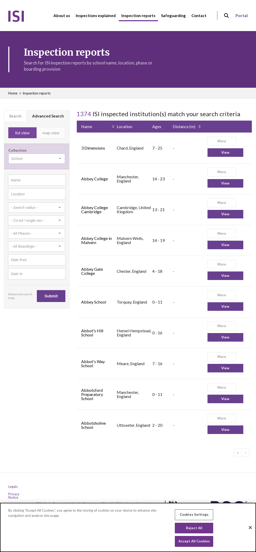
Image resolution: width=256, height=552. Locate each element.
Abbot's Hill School (92, 332)
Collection (17, 150)
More (221, 141)
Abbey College (94, 178)
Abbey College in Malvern (96, 240)
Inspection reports (37, 93)
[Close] (250, 528)
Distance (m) (184, 126)
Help (11, 298)
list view (22, 132)
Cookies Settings (194, 515)
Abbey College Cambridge (94, 209)
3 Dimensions (93, 147)
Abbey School (93, 301)
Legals (13, 486)
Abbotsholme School (93, 425)
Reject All (194, 529)
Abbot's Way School (93, 363)
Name (86, 126)
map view (51, 132)
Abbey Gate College (92, 271)
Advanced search (20, 294)
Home (12, 93)
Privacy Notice (13, 495)
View (225, 152)
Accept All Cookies (194, 542)
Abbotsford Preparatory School (92, 394)
